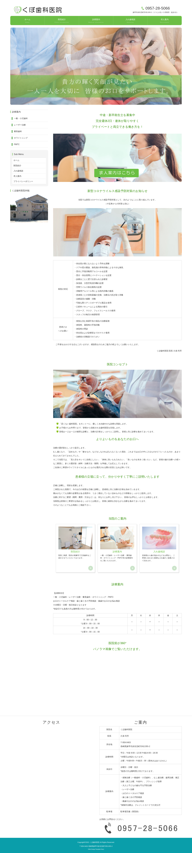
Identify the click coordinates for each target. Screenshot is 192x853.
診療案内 (96, 21)
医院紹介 (62, 21)
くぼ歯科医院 (94, 842)
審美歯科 (18, 131)
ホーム (27, 21)
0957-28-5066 (157, 8)
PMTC (16, 144)
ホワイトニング (21, 138)
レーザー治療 (20, 125)
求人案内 (165, 21)
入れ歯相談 (130, 21)
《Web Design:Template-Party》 (96, 849)
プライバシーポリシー (23, 181)
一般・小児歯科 (21, 118)
